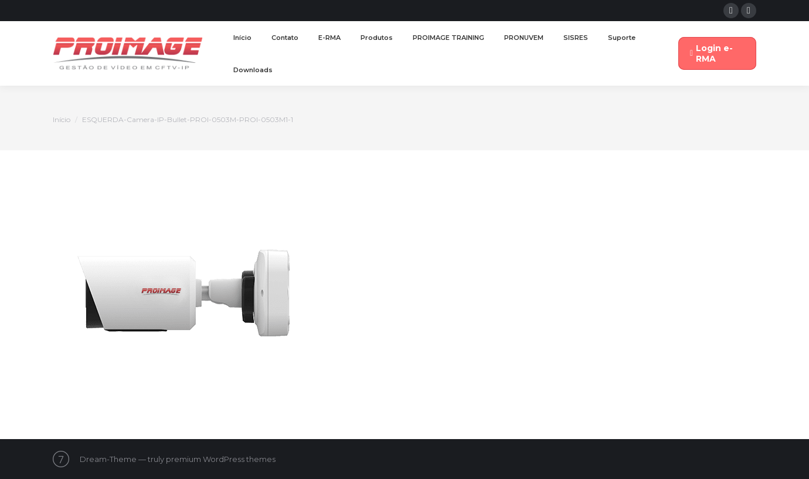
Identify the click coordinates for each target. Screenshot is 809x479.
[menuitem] (242, 37)
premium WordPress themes (221, 459)
